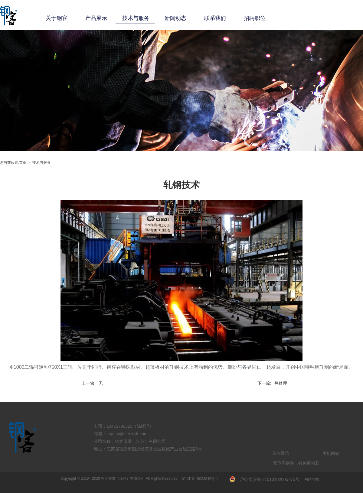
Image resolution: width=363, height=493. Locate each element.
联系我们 (215, 18)
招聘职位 (255, 18)
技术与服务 (135, 18)
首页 (22, 163)
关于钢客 (56, 18)
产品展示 (96, 18)
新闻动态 (175, 18)
